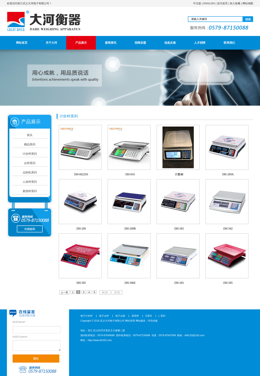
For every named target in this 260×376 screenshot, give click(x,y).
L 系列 (161, 315)
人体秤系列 (30, 181)
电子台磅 (120, 315)
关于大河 (51, 42)
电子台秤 (104, 315)
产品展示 (81, 42)
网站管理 (130, 320)
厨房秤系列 (30, 191)
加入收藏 (235, 3)
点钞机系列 (30, 172)
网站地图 (248, 3)
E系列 (148, 315)
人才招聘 (199, 42)
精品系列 (29, 144)
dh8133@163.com (194, 335)
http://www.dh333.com (100, 340)
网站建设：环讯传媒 (147, 320)
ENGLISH (209, 3)
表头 (29, 135)
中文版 (197, 3)
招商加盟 (140, 42)
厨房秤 (135, 315)
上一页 (64, 292)
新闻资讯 (110, 42)
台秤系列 (29, 163)
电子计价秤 (86, 315)
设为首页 (222, 3)
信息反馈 (170, 42)
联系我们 (229, 42)
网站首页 (21, 42)
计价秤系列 (30, 153)
